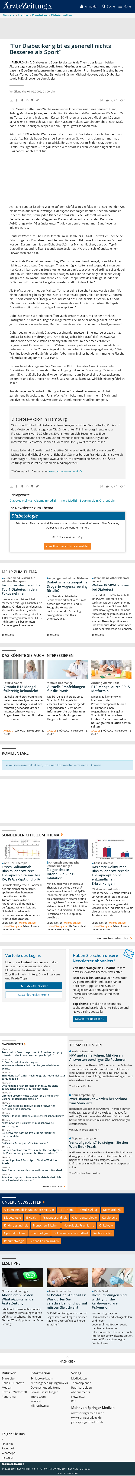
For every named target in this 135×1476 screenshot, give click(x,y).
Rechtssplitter (102, 1234)
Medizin (7, 1388)
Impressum (38, 1397)
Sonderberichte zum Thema (30, 835)
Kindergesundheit (16, 1226)
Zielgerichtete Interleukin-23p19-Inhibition (61, 874)
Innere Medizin (69, 501)
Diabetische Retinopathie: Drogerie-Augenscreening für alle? (67, 586)
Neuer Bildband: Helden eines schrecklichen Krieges (33, 1116)
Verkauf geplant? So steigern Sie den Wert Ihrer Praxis (30, 1162)
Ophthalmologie (14, 1234)
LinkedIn (7, 1444)
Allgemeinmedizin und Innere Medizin (29, 1210)
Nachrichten (12, 1045)
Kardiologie (109, 1218)
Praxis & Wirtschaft (14, 1393)
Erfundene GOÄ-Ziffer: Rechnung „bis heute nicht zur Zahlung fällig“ (33, 1077)
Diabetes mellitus (21, 501)
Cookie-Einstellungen (44, 1393)
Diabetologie (12, 1218)
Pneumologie (39, 1234)
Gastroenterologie (84, 1218)
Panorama (9, 1397)
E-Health (31, 1218)
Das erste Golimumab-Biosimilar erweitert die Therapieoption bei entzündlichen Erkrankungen (111, 875)
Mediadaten (79, 1379)
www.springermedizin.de (87, 1414)
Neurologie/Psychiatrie (79, 1226)
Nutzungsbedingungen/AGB (49, 1383)
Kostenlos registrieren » (34, 995)
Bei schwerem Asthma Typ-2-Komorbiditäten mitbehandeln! (29, 1135)
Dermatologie (112, 1210)
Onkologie (106, 1226)
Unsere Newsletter (21, 1202)
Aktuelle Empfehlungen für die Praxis (66, 689)
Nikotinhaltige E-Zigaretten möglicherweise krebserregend (28, 1125)
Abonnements (80, 1393)
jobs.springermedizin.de (87, 1423)
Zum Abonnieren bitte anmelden (67, 546)
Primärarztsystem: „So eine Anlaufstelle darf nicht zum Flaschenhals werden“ (32, 1179)
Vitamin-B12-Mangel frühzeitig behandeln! (21, 689)
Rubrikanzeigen (81, 1388)
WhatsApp (8, 1453)
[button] (123, 7)
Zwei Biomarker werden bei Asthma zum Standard (32, 1170)
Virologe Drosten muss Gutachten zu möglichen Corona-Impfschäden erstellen (30, 1097)
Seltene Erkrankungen (44, 1241)
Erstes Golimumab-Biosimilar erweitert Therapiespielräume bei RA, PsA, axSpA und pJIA (21, 873)
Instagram (8, 1458)
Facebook (8, 1449)
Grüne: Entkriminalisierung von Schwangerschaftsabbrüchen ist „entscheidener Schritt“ (30, 1066)
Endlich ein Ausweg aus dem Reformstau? (24, 1143)
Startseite (8, 1379)
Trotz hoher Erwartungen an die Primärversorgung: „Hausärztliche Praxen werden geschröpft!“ (32, 1054)
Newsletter (78, 1397)
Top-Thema (66, 1210)
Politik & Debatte (13, 1383)
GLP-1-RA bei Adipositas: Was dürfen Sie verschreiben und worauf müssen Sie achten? (67, 1301)
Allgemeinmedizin (45, 501)
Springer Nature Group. (76, 1469)
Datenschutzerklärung (45, 1388)
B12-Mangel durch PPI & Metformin (110, 689)
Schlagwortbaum (42, 1379)
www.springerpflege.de (86, 1418)
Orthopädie (107, 501)
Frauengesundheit (55, 1218)
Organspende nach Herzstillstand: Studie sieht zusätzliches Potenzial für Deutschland (30, 1087)
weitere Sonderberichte (115, 939)
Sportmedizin (89, 501)
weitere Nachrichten (54, 1187)
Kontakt (36, 1402)
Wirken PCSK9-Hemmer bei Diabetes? (110, 587)
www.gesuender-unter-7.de (65, 472)
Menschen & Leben (45, 1226)
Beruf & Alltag (89, 1210)
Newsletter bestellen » (89, 1019)
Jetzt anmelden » (34, 986)
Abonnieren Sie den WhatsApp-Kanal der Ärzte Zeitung (18, 1299)
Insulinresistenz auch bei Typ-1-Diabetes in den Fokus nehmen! (21, 589)
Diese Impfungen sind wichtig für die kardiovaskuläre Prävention (109, 1301)
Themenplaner (81, 1383)
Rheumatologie (14, 1241)
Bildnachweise (40, 1406)
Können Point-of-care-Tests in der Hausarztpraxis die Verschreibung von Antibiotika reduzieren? (32, 1152)
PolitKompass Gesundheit (71, 1234)
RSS (73, 1402)
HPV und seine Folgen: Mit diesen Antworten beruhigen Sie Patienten (29, 1108)
